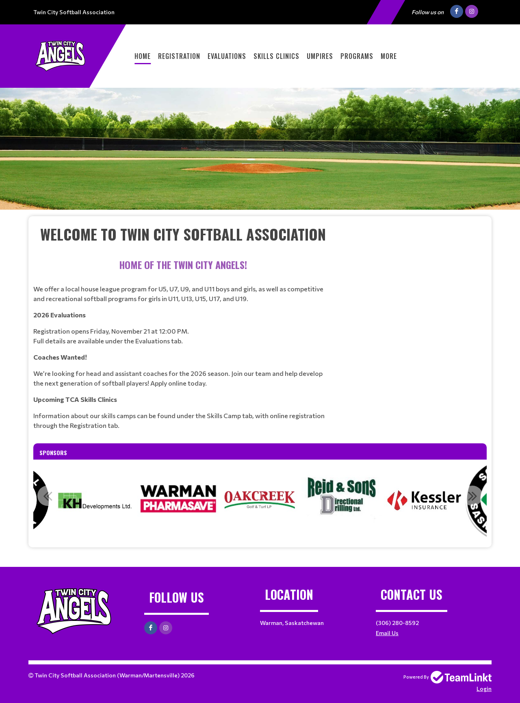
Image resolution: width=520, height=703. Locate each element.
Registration (179, 56)
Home (142, 56)
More (389, 56)
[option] (178, 500)
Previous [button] (47, 496)
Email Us (387, 632)
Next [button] (472, 496)
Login (484, 688)
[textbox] (182, 234)
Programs (356, 56)
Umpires (320, 56)
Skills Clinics (276, 56)
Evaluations (227, 56)
